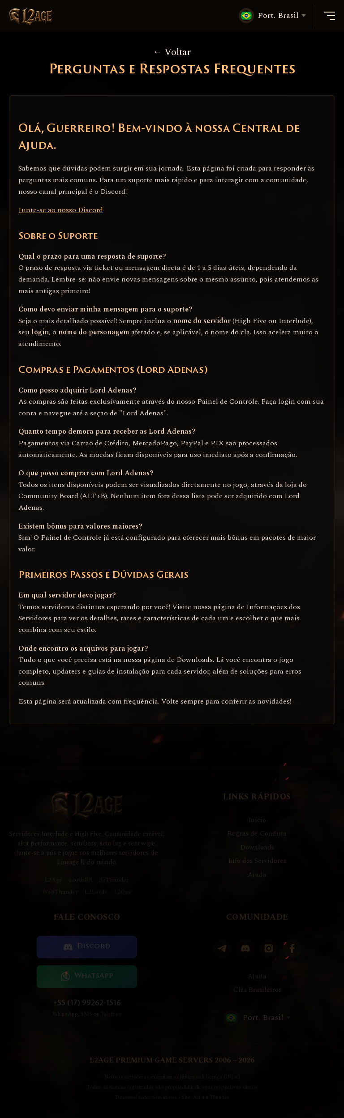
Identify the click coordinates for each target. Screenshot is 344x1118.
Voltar (172, 52)
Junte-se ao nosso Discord (60, 210)
